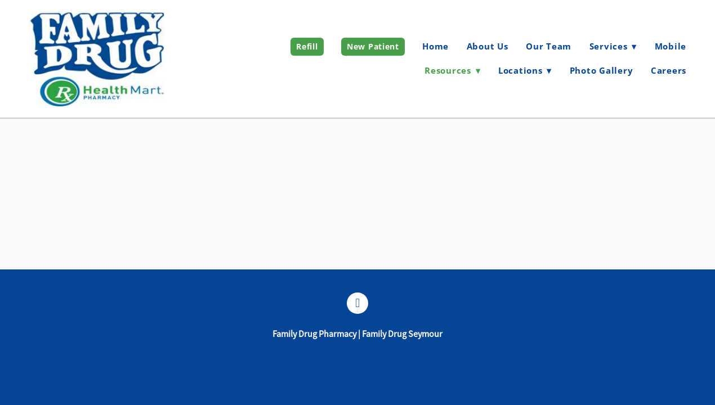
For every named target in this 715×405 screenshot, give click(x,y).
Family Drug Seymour (402, 334)
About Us (487, 46)
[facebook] (357, 303)
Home (435, 46)
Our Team (548, 46)
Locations (525, 70)
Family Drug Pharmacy (314, 334)
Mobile (671, 46)
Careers (668, 70)
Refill (307, 46)
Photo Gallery (601, 70)
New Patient (373, 46)
